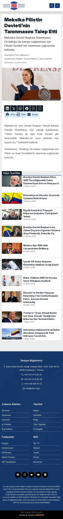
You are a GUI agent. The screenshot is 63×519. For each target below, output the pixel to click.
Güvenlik (6, 420)
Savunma (6, 415)
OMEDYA (39, 515)
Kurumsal (37, 462)
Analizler (37, 415)
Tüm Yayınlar (39, 424)
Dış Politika (7, 429)
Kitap (35, 420)
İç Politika (6, 424)
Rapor (36, 410)
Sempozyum (8, 448)
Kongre (5, 443)
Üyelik (36, 452)
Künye (36, 457)
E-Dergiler (38, 429)
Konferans (6, 452)
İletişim (36, 448)
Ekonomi (6, 410)
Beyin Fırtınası (8, 457)
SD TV (36, 443)
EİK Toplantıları (9, 462)
